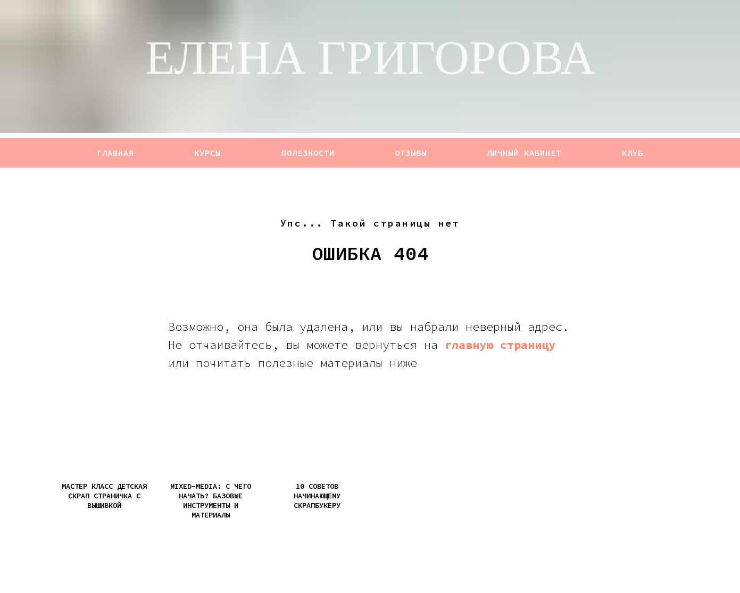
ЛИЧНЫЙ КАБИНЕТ (524, 152)
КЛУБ (632, 152)
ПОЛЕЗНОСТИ (308, 152)
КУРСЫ (207, 152)
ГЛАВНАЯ (115, 152)
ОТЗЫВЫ (411, 152)
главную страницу (500, 344)
